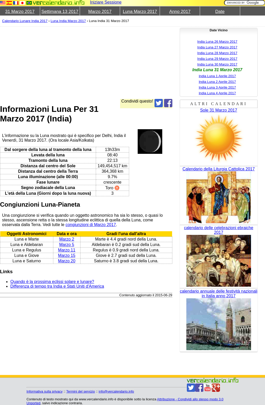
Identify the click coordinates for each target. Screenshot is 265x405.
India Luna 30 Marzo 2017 (217, 64)
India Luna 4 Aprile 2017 (217, 93)
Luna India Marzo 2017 (68, 21)
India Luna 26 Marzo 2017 (217, 42)
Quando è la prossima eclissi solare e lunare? (52, 281)
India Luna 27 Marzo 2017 (217, 47)
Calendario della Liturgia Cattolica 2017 (218, 169)
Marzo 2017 (100, 11)
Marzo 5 (66, 244)
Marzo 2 (66, 239)
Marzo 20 (66, 261)
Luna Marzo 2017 (140, 11)
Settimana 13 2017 (59, 11)
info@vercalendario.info (116, 391)
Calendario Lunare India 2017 (25, 21)
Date (220, 11)
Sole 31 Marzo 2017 (218, 110)
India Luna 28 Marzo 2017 (217, 53)
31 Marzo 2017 (19, 11)
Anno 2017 (179, 11)
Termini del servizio (80, 391)
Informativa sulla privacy (44, 391)
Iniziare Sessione (106, 2)
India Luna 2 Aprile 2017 (217, 82)
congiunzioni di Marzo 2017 (90, 224)
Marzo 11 (66, 250)
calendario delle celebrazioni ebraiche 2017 (218, 230)
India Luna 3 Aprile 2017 (217, 87)
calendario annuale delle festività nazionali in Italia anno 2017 (218, 293)
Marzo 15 (66, 255)
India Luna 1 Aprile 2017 (217, 76)
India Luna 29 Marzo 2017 (217, 59)
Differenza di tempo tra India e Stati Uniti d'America (57, 286)
